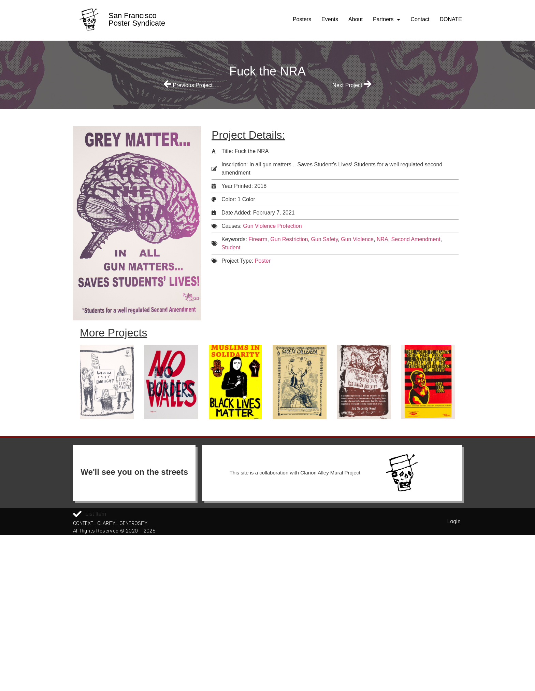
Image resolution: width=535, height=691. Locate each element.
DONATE (451, 19)
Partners (386, 19)
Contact (419, 19)
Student (230, 247)
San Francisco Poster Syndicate (137, 19)
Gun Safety (324, 239)
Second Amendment (415, 239)
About (355, 19)
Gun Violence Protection (272, 226)
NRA (382, 239)
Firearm (257, 239)
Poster (263, 261)
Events (329, 19)
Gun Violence (357, 239)
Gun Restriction (289, 239)
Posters (302, 19)
